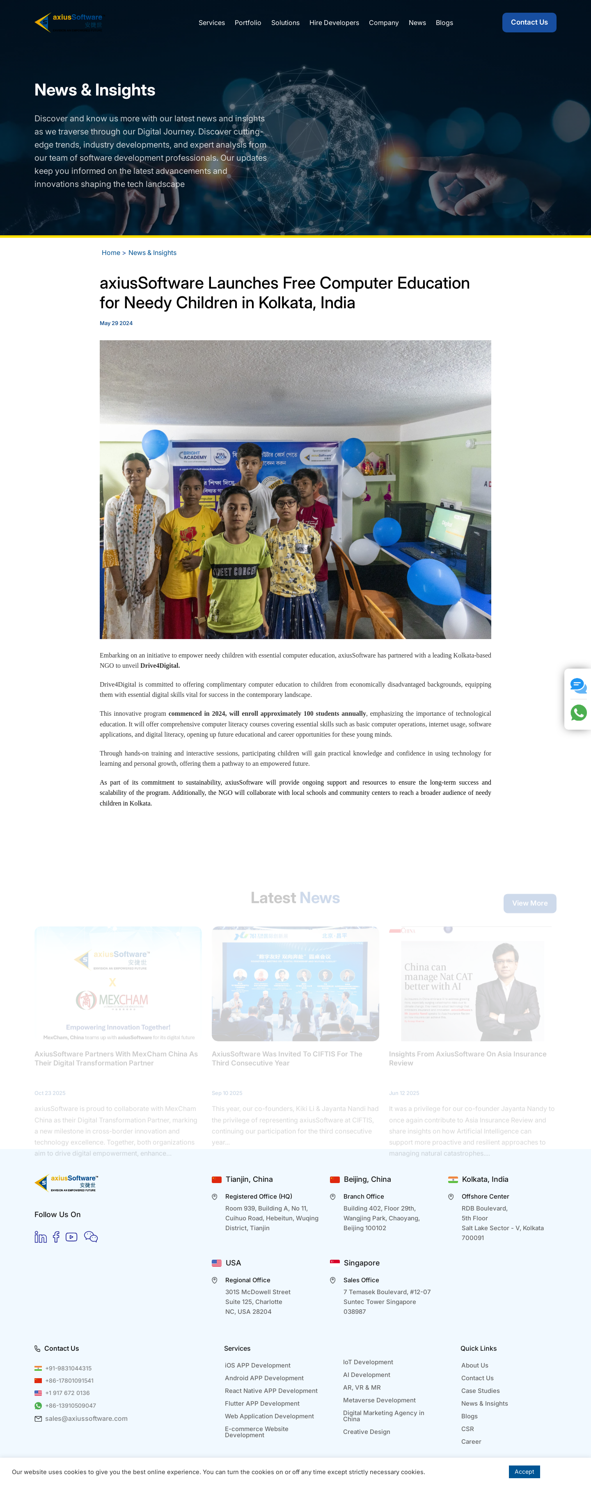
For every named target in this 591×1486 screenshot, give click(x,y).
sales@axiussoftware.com (86, 1418)
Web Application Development (269, 1416)
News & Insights (152, 252)
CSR (467, 1429)
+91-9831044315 (68, 1368)
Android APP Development (264, 1378)
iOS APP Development (258, 1365)
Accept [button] (524, 1471)
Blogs (469, 1416)
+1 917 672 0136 (67, 1392)
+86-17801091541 (69, 1380)
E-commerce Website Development (257, 1432)
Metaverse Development (379, 1400)
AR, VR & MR (362, 1387)
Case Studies (480, 1391)
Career (471, 1441)
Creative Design (366, 1432)
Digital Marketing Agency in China (383, 1416)
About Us (474, 1365)
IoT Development (368, 1362)
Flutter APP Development (262, 1403)
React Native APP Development (271, 1391)
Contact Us (529, 22)
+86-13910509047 (70, 1405)
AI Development (366, 1375)
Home (111, 252)
